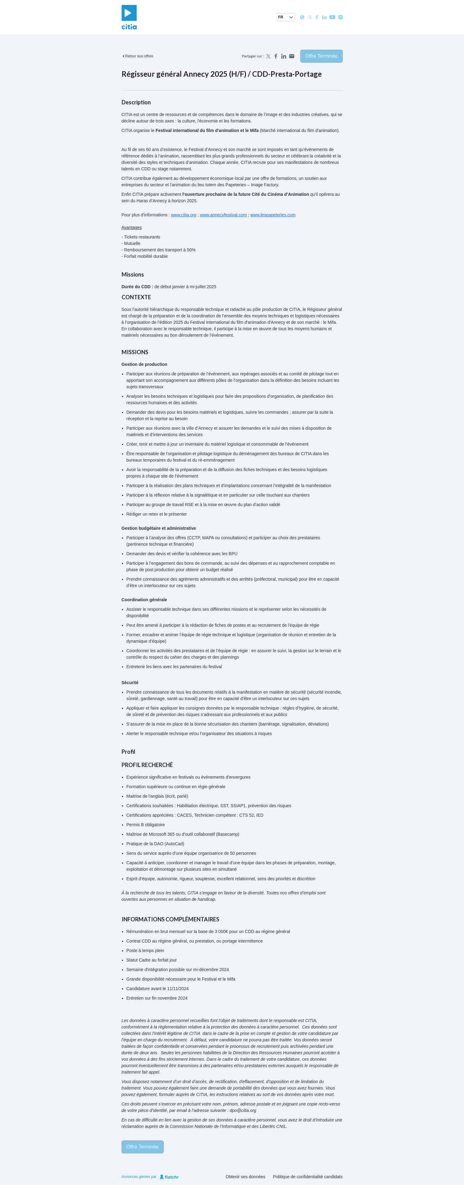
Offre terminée (321, 56)
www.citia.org (183, 214)
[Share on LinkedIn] (283, 56)
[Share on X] (267, 56)
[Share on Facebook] (275, 56)
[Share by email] (291, 56)
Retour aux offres (138, 56)
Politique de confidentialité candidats (308, 1176)
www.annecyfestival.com (223, 214)
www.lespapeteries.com (272, 214)
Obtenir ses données (245, 1176)
